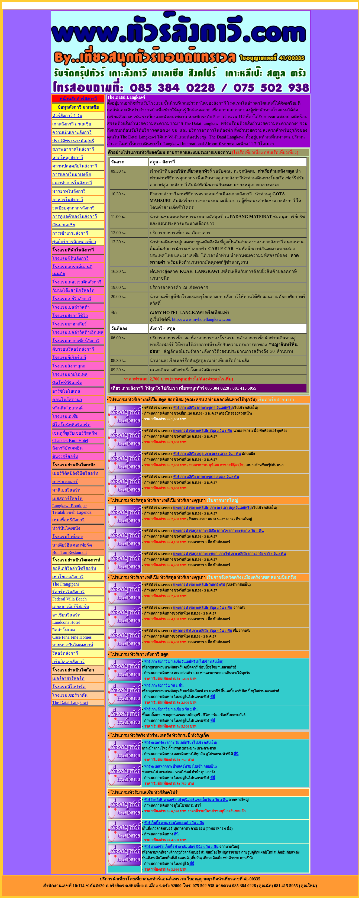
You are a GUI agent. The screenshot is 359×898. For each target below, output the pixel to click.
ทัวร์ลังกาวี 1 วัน (67, 115)
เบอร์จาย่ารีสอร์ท (68, 678)
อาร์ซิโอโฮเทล (66, 391)
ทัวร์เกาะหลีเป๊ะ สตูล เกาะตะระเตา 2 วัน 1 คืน (207, 454)
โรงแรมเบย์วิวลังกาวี (71, 298)
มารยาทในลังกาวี (69, 191)
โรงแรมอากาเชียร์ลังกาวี (75, 340)
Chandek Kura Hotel (70, 440)
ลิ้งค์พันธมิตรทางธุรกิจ (23, 892)
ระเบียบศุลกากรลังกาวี (73, 208)
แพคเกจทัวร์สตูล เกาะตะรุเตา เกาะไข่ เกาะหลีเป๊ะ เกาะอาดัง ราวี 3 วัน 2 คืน (229, 554)
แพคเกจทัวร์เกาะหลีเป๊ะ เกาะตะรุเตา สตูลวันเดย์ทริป (212, 508)
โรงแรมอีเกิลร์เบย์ (69, 357)
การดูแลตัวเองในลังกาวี (74, 216)
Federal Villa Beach (69, 599)
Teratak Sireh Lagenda (72, 512)
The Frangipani (65, 584)
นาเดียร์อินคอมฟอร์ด (72, 545)
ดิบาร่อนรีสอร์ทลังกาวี (73, 349)
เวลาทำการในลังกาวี (72, 182)
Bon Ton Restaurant (69, 552)
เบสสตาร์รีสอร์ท (67, 498)
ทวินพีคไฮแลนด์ (67, 408)
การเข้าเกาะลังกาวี (70, 233)
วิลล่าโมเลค (63, 630)
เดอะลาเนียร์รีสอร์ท (70, 606)
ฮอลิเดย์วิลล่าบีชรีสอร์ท (74, 568)
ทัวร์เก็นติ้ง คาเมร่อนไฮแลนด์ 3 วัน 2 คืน (174, 823)
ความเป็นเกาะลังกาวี (72, 132)
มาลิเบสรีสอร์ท (66, 490)
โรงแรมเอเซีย (65, 416)
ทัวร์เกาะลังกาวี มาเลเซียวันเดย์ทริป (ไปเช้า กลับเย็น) (183, 662)
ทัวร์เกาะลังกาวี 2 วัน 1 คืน (163, 685)
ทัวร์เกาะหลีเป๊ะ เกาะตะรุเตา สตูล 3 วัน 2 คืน (206, 477)
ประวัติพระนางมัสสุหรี (73, 140)
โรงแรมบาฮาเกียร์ (69, 324)
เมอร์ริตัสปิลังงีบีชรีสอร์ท (75, 473)
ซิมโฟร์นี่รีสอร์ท (67, 382)
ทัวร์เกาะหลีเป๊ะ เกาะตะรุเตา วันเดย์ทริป (202, 408)
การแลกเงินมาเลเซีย (71, 174)
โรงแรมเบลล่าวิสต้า (71, 307)
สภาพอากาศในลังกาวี (73, 149)
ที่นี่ (212, 697)
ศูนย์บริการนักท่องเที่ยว (74, 241)
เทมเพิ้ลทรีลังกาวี (68, 520)
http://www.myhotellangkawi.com (201, 319)
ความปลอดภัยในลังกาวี (74, 166)
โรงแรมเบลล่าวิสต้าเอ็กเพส (78, 332)
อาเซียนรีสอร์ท (66, 615)
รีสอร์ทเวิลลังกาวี (68, 591)
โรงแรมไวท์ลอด (67, 536)
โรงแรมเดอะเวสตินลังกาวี (76, 282)
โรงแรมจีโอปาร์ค (69, 686)
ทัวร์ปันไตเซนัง (66, 528)
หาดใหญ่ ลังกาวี (67, 157)
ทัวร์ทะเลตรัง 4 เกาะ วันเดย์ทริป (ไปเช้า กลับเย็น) (180, 743)
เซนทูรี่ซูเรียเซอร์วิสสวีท (74, 433)
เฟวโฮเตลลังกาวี (67, 576)
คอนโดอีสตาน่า (67, 399)
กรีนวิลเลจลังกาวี (68, 661)
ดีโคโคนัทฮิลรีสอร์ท (71, 424)
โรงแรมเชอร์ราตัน (70, 695)
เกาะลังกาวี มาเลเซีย (71, 124)
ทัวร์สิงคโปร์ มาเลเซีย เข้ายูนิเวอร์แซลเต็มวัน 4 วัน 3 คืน (186, 800)
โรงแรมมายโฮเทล (70, 374)
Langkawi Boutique (69, 505)
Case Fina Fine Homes (72, 637)
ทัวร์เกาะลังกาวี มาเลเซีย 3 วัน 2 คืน (171, 709)
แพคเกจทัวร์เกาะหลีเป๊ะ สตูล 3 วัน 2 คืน (202, 631)
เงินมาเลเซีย (63, 224)
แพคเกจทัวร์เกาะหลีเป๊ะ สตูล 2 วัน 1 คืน (202, 431)
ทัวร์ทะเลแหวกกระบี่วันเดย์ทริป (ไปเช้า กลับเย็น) (180, 766)
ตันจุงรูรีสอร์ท (65, 456)
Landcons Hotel (66, 622)
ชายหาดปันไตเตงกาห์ (72, 644)
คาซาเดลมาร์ (65, 481)
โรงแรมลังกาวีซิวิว (70, 315)
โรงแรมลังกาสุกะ (68, 366)
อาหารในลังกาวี (67, 199)
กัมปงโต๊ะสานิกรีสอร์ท (73, 290)
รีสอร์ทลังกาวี (65, 653)
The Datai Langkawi (70, 702)
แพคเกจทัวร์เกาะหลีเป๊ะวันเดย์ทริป (199, 585)
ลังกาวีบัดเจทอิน (67, 448)
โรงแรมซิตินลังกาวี (70, 258)
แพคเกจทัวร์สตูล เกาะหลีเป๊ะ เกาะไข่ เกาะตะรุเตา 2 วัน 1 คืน (218, 531)
